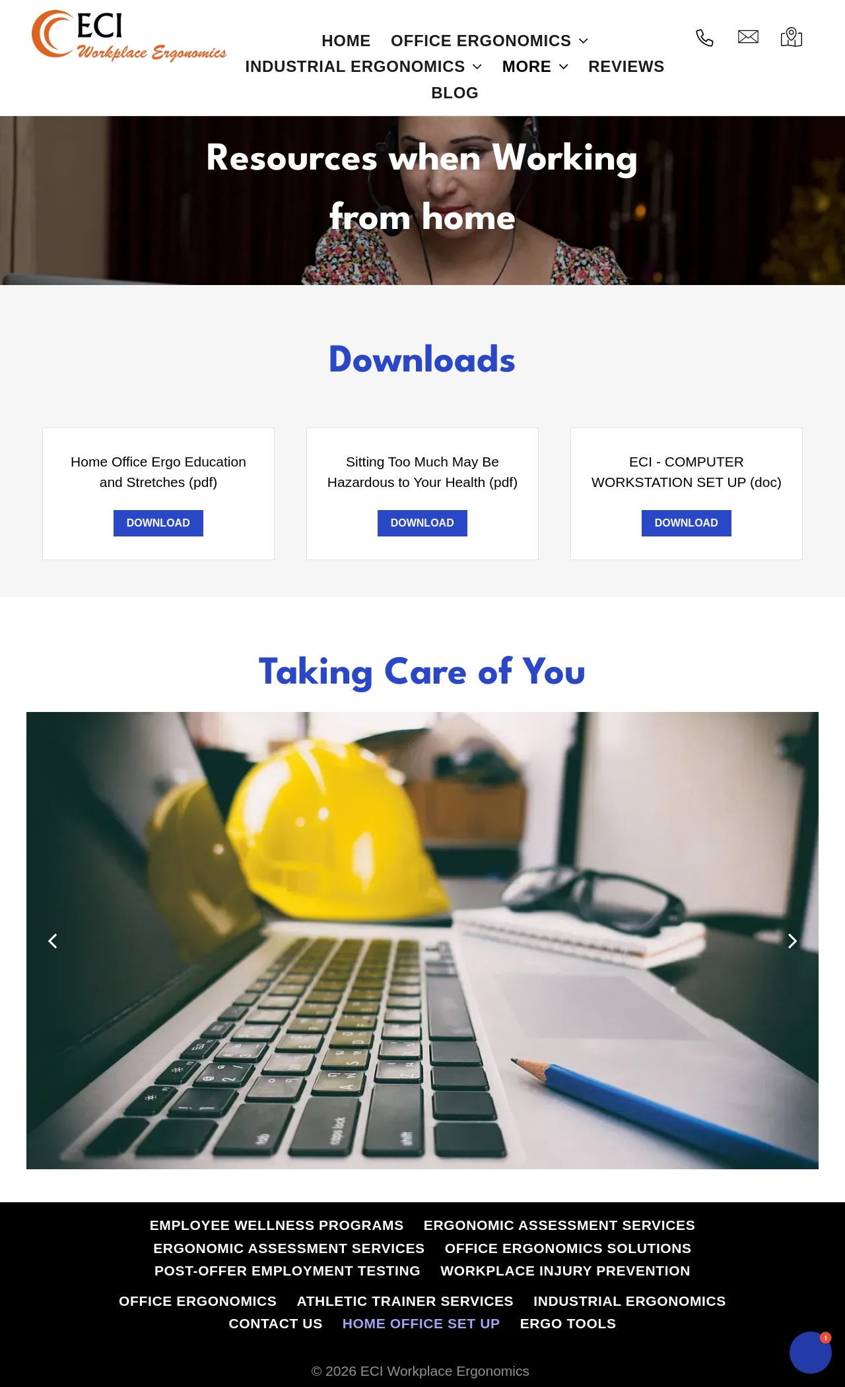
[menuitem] (346, 40)
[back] (52, 940)
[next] (793, 940)
